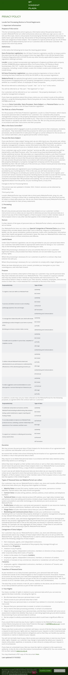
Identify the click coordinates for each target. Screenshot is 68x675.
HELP (52, 668)
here (37, 654)
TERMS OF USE (37, 668)
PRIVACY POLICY (46, 668)
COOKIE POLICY (28, 668)
